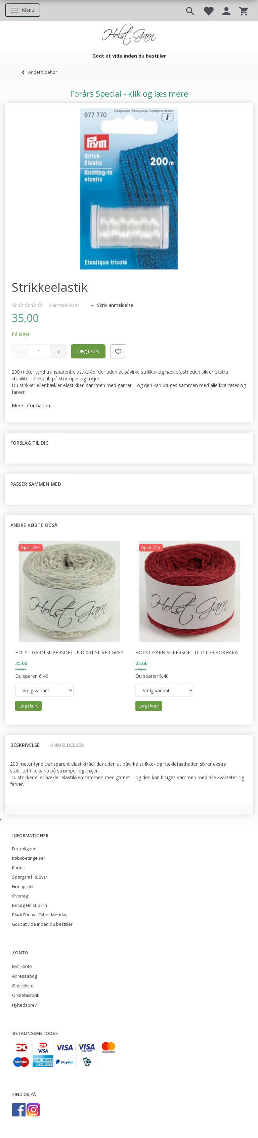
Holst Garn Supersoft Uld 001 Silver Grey (69, 652)
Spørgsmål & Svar (29, 877)
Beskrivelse (25, 745)
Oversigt (20, 896)
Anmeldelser (67, 745)
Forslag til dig (29, 443)
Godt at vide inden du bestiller (42, 924)
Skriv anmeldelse (114, 305)
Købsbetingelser (28, 858)
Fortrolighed (24, 849)
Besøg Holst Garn (29, 905)
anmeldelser (63, 305)
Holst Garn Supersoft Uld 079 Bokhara (186, 652)
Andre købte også (33, 525)
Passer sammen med (35, 484)
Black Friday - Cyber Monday (39, 915)
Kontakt (19, 868)
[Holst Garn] (129, 35)
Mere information (31, 405)
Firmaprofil (22, 886)
